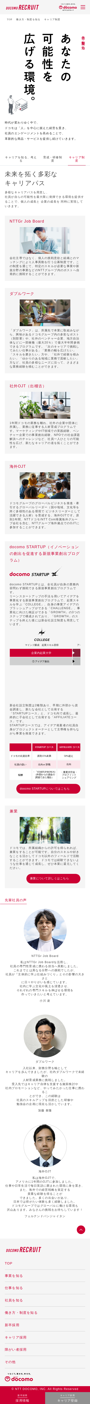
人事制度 (64, 159)
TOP (9, 19)
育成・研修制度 (20, 159)
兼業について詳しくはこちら (49, 878)
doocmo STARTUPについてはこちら (45, 788)
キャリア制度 (45, 159)
